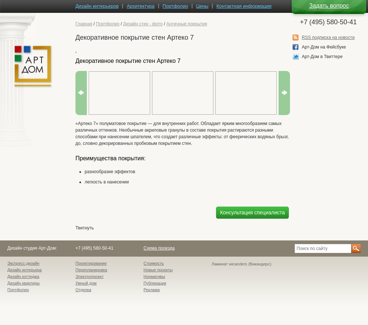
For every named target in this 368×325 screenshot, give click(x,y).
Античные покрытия (186, 23)
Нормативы (154, 276)
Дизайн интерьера (24, 270)
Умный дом (85, 283)
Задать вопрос (329, 6)
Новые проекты (158, 270)
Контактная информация (243, 6)
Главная (83, 23)
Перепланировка (91, 270)
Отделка (83, 290)
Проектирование (91, 263)
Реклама (152, 290)
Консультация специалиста (252, 212)
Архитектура (140, 6)
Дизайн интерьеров (96, 6)
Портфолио (108, 23)
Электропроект (89, 276)
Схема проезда (159, 248)
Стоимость (154, 263)
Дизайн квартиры (23, 283)
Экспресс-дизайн (23, 263)
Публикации (155, 283)
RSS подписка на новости (328, 37)
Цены (202, 6)
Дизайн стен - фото (143, 23)
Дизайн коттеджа (23, 276)
